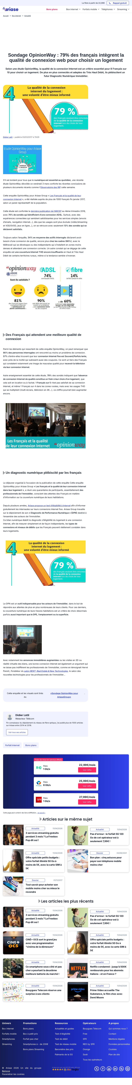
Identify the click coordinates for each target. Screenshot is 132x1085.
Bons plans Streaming (33, 1049)
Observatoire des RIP (50, 187)
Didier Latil (8, 137)
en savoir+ (41, 813)
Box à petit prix (30, 1033)
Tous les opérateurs (92, 1059)
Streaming (7, 1044)
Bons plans (30, 745)
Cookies (113, 1049)
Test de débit (61, 1039)
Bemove (6, 1071)
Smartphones (8, 1039)
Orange (86, 1049)
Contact (112, 1033)
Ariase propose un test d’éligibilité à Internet (49, 505)
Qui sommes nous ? (118, 1028)
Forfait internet (12, 745)
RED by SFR (88, 1044)
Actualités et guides (64, 1028)
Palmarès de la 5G (64, 1054)
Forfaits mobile (9, 1033)
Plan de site (114, 1054)
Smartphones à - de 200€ (35, 1044)
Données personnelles (119, 1044)
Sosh (85, 1054)
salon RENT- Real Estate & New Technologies (46, 671)
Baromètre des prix (64, 1049)
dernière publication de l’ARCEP (46, 211)
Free (85, 1033)
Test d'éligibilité (62, 1033)
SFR (85, 1039)
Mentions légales (117, 1039)
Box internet (8, 1028)
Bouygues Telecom (92, 1028)
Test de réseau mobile (65, 1044)
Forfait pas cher (30, 1039)
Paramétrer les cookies (13, 1074)
